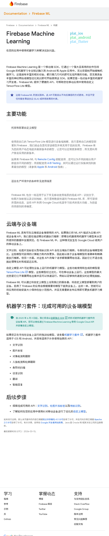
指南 (6, 498)
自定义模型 (79, 411)
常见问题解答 (80, 519)
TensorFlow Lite (15, 272)
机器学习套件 (72, 334)
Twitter (42, 509)
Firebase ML (41, 14)
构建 (55, 25)
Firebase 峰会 (45, 504)
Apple (40, 167)
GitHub (7, 519)
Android (52, 167)
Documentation (15, 14)
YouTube (43, 514)
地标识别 (75, 406)
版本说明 (78, 514)
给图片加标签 (57, 406)
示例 (6, 509)
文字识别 (42, 406)
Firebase (10, 25)
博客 (41, 498)
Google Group (81, 509)
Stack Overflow (81, 504)
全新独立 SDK (57, 318)
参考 (6, 504)
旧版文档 (78, 524)
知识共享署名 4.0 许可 (53, 419)
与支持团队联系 (81, 498)
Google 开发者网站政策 (52, 422)
